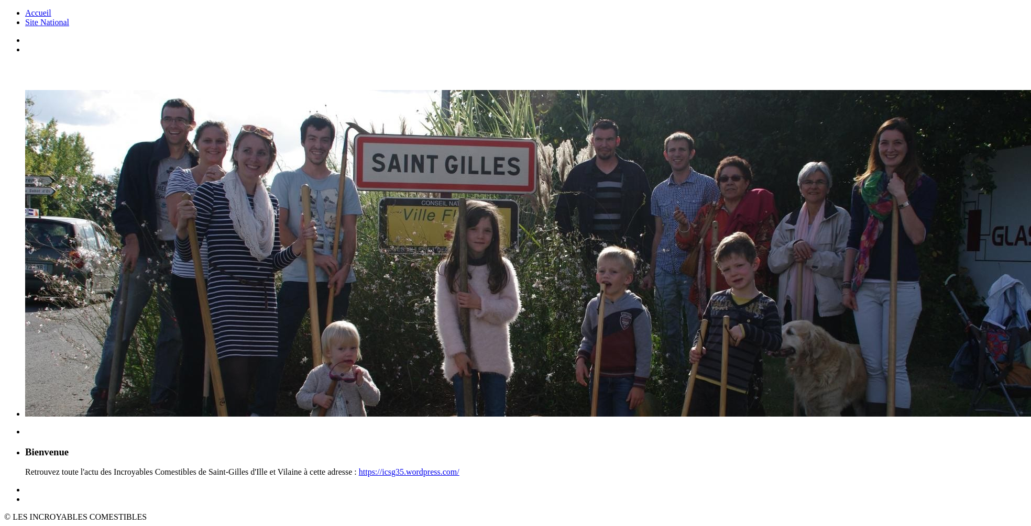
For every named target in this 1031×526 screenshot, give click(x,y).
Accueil (38, 12)
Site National (47, 22)
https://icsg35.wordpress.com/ (409, 471)
